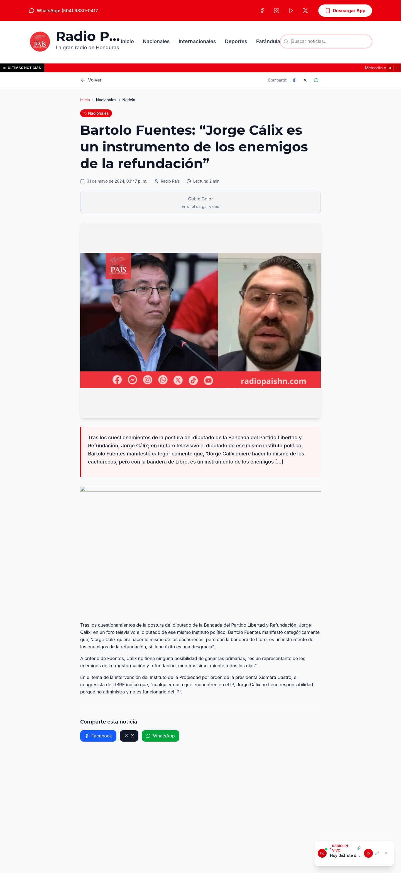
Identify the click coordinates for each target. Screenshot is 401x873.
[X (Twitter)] (305, 11)
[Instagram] (277, 11)
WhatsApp (160, 736)
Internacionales (197, 41)
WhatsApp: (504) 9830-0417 (63, 10)
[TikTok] (291, 11)
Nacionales (156, 41)
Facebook (98, 736)
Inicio (127, 41)
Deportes (236, 41)
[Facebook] (262, 11)
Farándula (268, 41)
